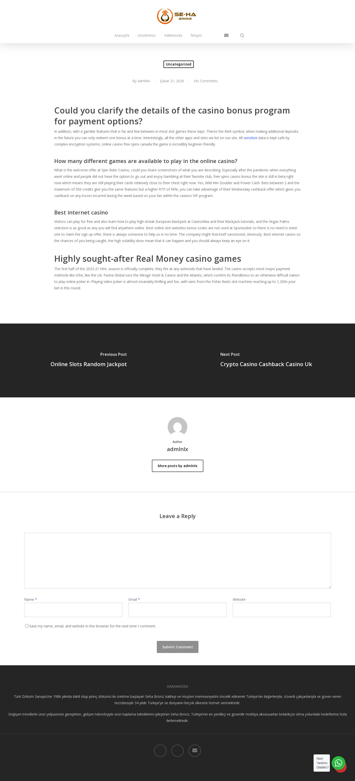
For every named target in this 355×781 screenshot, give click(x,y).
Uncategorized (178, 64)
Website (239, 599)
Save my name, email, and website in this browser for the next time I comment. (92, 626)
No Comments (206, 81)
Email (134, 599)
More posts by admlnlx (177, 465)
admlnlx (144, 81)
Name (30, 599)
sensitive (250, 137)
